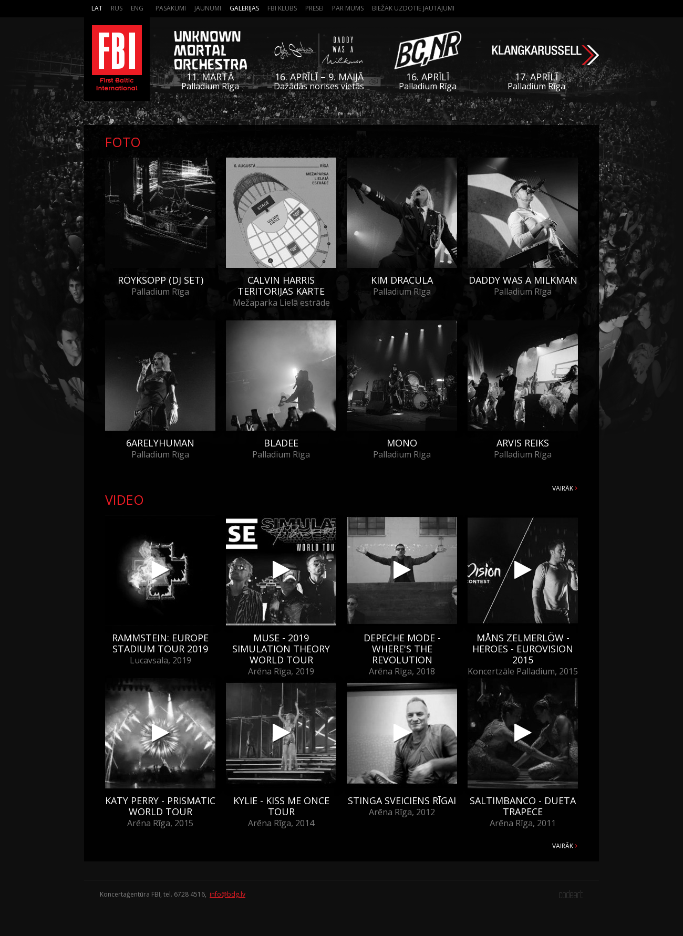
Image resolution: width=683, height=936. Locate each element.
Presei (314, 8)
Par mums (348, 8)
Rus (116, 8)
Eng (137, 8)
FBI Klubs (282, 8)
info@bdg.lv (227, 894)
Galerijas (244, 8)
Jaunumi (207, 8)
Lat (96, 8)
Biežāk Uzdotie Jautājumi (413, 8)
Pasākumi (171, 8)
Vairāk (562, 488)
